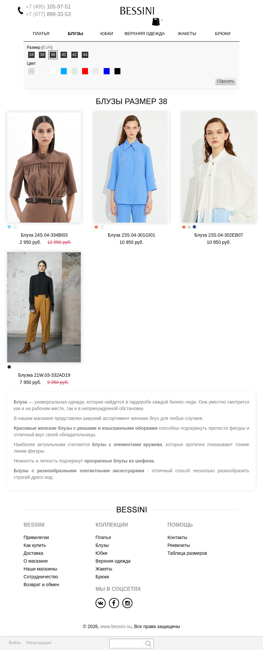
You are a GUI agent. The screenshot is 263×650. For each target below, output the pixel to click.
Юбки (106, 29)
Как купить (35, 541)
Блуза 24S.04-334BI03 (44, 230)
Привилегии (36, 533)
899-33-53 (48, 14)
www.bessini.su (116, 622)
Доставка (33, 548)
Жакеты (187, 29)
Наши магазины (40, 564)
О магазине (36, 556)
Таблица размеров (187, 548)
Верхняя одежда (145, 29)
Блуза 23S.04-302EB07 (218, 230)
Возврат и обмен (41, 580)
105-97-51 (48, 6)
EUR (47, 43)
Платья (41, 29)
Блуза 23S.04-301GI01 (131, 230)
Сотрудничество (41, 572)
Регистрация (38, 642)
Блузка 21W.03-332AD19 (44, 370)
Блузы (75, 29)
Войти (15, 642)
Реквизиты (178, 541)
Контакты (177, 533)
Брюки (222, 29)
